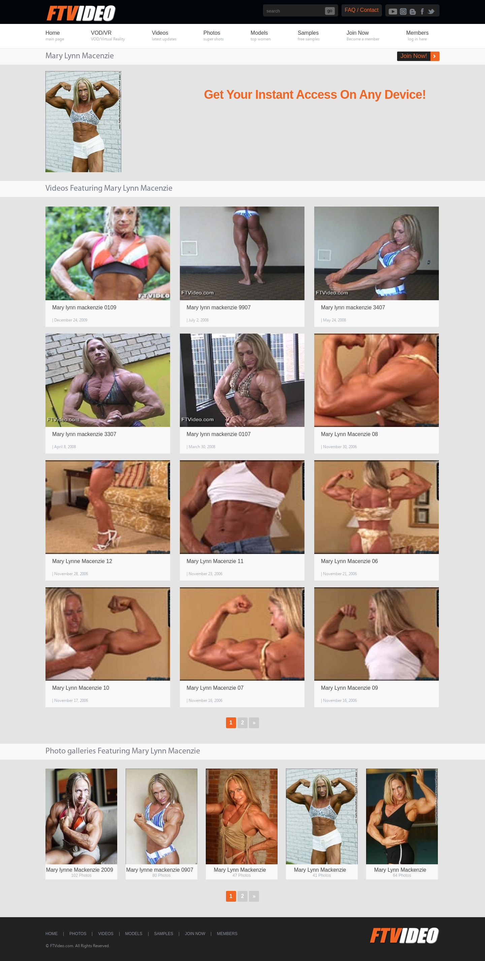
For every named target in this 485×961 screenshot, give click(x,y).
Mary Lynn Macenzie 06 (349, 561)
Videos (105, 933)
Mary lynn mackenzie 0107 (219, 434)
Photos (77, 933)
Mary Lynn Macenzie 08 (349, 434)
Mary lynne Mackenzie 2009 (79, 870)
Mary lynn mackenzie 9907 (219, 307)
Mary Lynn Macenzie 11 (215, 561)
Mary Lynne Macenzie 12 (82, 561)
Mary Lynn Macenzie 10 (80, 688)
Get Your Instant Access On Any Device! (315, 94)
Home (51, 933)
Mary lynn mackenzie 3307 (84, 434)
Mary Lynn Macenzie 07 (215, 688)
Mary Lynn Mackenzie (240, 870)
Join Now (195, 933)
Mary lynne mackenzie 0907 (159, 870)
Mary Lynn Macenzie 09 (349, 688)
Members (227, 933)
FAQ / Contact (362, 10)
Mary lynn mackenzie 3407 (353, 307)
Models (133, 933)
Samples (163, 933)
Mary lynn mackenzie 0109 (84, 307)
